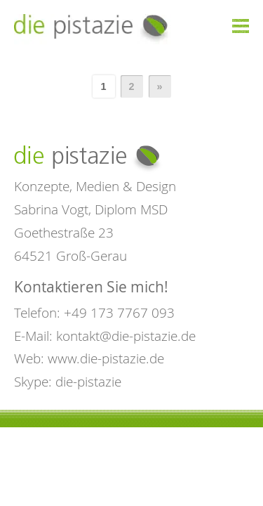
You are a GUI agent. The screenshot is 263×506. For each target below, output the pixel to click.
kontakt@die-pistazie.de (126, 335)
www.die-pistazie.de (106, 358)
